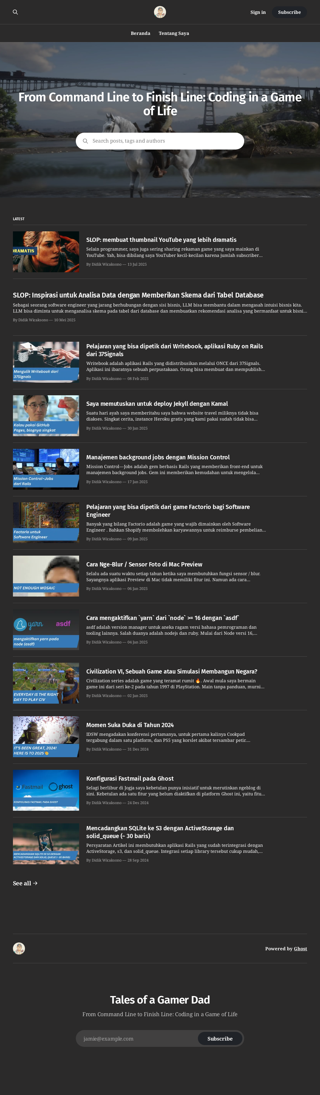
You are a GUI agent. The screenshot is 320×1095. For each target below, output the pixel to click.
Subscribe (289, 12)
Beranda (140, 33)
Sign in (258, 12)
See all (25, 883)
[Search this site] (15, 12)
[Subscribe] (220, 1038)
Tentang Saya (174, 33)
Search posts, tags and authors (129, 140)
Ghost (300, 948)
